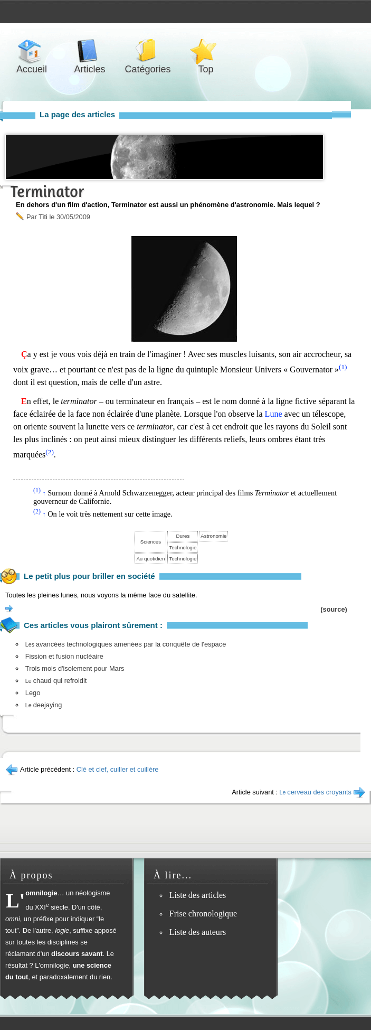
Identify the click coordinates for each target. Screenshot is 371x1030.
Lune (273, 413)
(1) (343, 367)
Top (205, 51)
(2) (49, 452)
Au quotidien (150, 558)
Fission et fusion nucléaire (64, 656)
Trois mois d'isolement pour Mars (75, 668)
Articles (89, 51)
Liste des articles (197, 895)
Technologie (182, 547)
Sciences (150, 542)
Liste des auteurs (197, 932)
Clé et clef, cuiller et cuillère (118, 769)
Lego (32, 693)
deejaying (43, 705)
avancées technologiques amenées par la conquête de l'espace (125, 644)
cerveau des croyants (315, 792)
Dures (182, 536)
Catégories (147, 51)
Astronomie (213, 536)
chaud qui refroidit (56, 681)
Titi (43, 217)
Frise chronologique (203, 913)
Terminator (47, 191)
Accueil (31, 51)
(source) (333, 609)
